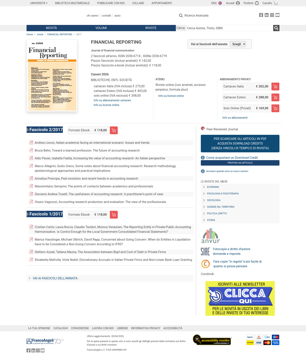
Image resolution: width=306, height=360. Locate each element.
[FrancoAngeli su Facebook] (261, 15)
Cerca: (181, 28)
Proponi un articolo (240, 162)
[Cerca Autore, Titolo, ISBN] (229, 28)
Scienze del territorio (221, 207)
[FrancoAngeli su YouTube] (277, 15)
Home (30, 34)
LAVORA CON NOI (103, 328)
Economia (213, 187)
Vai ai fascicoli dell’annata (209, 44)
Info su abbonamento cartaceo (112, 100)
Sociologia (213, 200)
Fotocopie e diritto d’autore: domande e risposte (232, 251)
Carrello (267, 3)
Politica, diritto (217, 213)
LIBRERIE (122, 328)
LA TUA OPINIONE (39, 328)
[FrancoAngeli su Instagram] (272, 15)
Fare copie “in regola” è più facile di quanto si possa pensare (237, 264)
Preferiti (248, 3)
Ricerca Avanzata (197, 15)
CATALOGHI (60, 328)
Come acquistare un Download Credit (232, 158)
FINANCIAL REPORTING (59, 34)
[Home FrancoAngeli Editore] (52, 15)
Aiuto (117, 15)
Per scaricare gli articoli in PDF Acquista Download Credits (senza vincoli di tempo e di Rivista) (240, 143)
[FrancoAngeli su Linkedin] (267, 15)
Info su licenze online (106, 105)
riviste (40, 34)
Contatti (106, 15)
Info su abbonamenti (234, 117)
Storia (211, 220)
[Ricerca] (276, 28)
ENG (214, 3)
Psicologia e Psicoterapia (223, 193)
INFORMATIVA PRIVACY (145, 328)
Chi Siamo (92, 15)
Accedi (230, 3)
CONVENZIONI (80, 328)
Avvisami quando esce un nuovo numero (227, 171)
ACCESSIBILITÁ (173, 328)
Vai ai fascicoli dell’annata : (56, 278)
